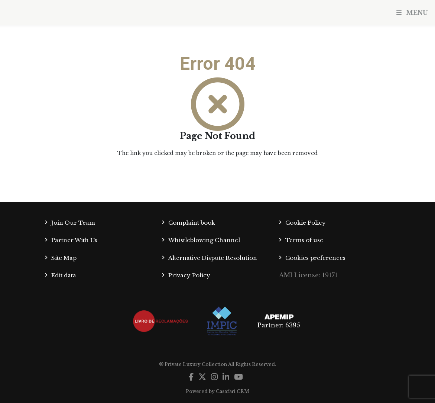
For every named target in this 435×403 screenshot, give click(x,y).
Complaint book (191, 222)
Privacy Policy (189, 275)
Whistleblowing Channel (204, 240)
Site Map (64, 257)
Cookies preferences (315, 257)
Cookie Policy (305, 222)
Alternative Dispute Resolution (212, 257)
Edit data (63, 275)
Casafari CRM (232, 391)
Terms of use (304, 240)
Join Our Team (73, 222)
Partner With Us (74, 240)
